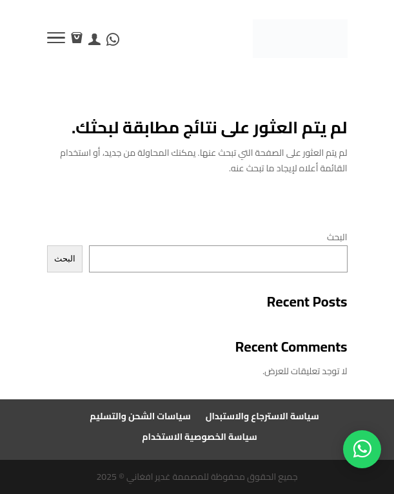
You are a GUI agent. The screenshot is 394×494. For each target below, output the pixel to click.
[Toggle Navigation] (56, 40)
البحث (337, 237)
